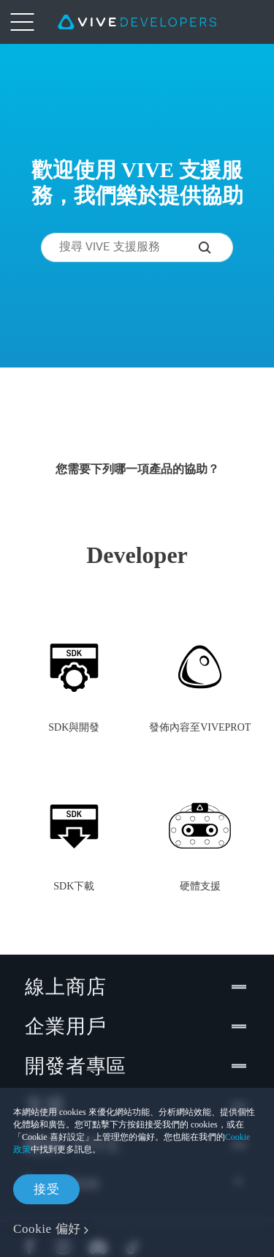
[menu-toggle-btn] (22, 22)
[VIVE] (137, 22)
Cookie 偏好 (47, 1229)
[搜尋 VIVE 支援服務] (215, 247)
